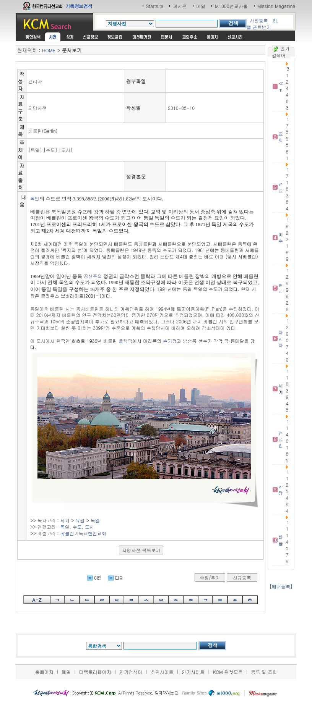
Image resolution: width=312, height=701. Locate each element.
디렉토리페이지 (95, 672)
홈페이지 (44, 672)
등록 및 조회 (264, 672)
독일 (34, 198)
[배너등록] (281, 586)
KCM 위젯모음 (228, 672)
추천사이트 (162, 672)
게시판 (180, 6)
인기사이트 (193, 672)
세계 (65, 520)
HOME (48, 50)
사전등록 (259, 20)
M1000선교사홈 (231, 6)
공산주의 (93, 276)
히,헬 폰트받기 (263, 23)
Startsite (155, 6)
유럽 (79, 520)
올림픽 (125, 341)
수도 (77, 526)
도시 (89, 526)
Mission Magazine (276, 6)
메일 (200, 6)
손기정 (170, 341)
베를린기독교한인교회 (83, 533)
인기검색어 (130, 672)
